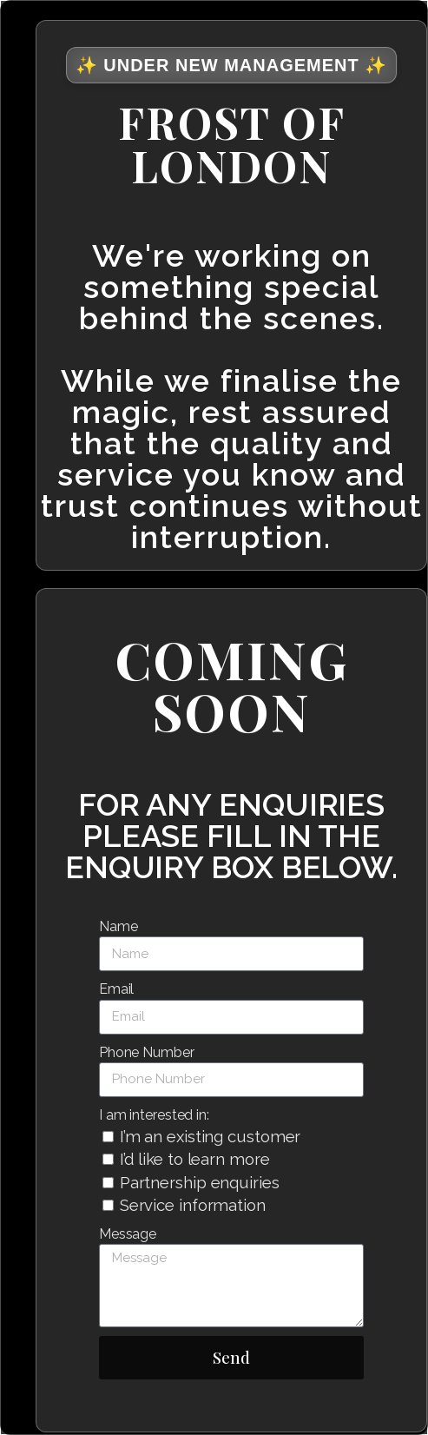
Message (127, 1234)
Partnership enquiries (200, 1182)
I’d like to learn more (195, 1158)
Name (118, 926)
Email (117, 989)
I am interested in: (154, 1115)
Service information (193, 1204)
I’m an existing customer (210, 1136)
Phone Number (146, 1052)
